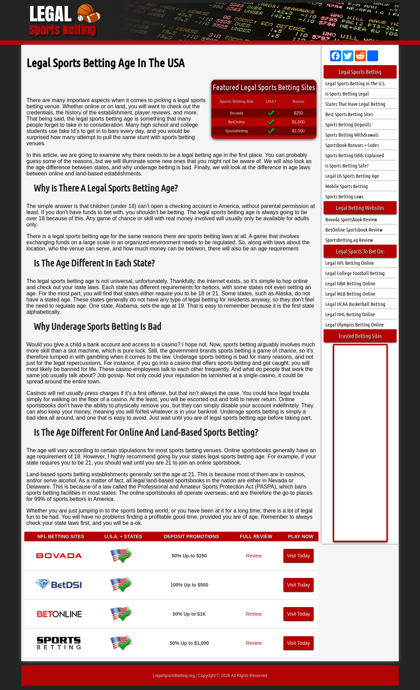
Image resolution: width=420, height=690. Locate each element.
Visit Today (298, 555)
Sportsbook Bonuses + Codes (352, 145)
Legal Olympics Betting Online (354, 324)
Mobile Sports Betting (346, 186)
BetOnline (236, 122)
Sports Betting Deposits (348, 124)
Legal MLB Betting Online (350, 294)
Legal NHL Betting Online (350, 314)
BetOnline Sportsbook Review (354, 229)
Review (254, 555)
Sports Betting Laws (344, 196)
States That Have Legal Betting (355, 104)
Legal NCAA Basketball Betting (355, 304)
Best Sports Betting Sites (349, 114)
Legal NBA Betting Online (350, 283)
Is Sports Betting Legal (347, 93)
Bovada (236, 113)
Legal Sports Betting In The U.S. (355, 83)
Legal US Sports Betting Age (352, 176)
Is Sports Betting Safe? (347, 165)
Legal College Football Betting (355, 273)
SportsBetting (236, 131)
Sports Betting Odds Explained (354, 155)
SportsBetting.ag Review (349, 240)
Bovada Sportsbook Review (351, 219)
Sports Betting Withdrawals (351, 135)
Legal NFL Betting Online (349, 263)
